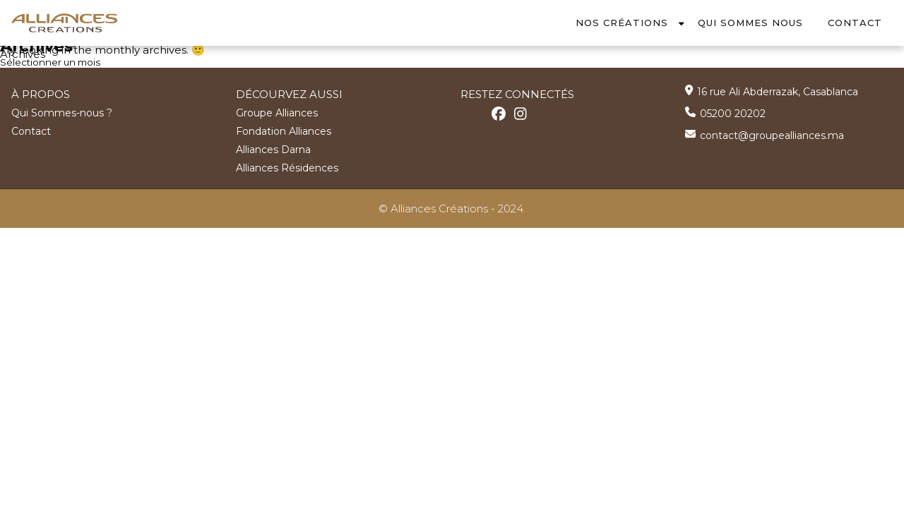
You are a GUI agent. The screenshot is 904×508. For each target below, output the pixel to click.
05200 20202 (733, 113)
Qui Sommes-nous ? (61, 112)
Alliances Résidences (287, 167)
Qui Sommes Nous (750, 22)
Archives (22, 54)
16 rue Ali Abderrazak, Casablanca (777, 91)
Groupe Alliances (277, 112)
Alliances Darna (273, 149)
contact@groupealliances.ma (772, 134)
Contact (855, 22)
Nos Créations (622, 22)
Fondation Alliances (283, 130)
